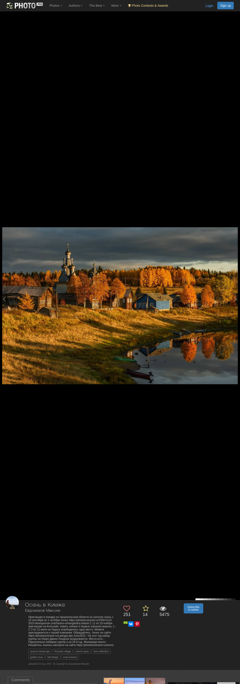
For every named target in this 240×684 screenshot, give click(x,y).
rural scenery (70, 657)
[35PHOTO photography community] (24, 6)
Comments (20, 680)
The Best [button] (97, 5)
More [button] (116, 5)
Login (209, 5)
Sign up (225, 5)
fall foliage (53, 657)
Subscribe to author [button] (193, 608)
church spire (82, 651)
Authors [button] (76, 5)
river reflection (101, 651)
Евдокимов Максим (42, 610)
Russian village (63, 651)
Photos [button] (55, 5)
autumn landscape (40, 651)
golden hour (36, 657)
